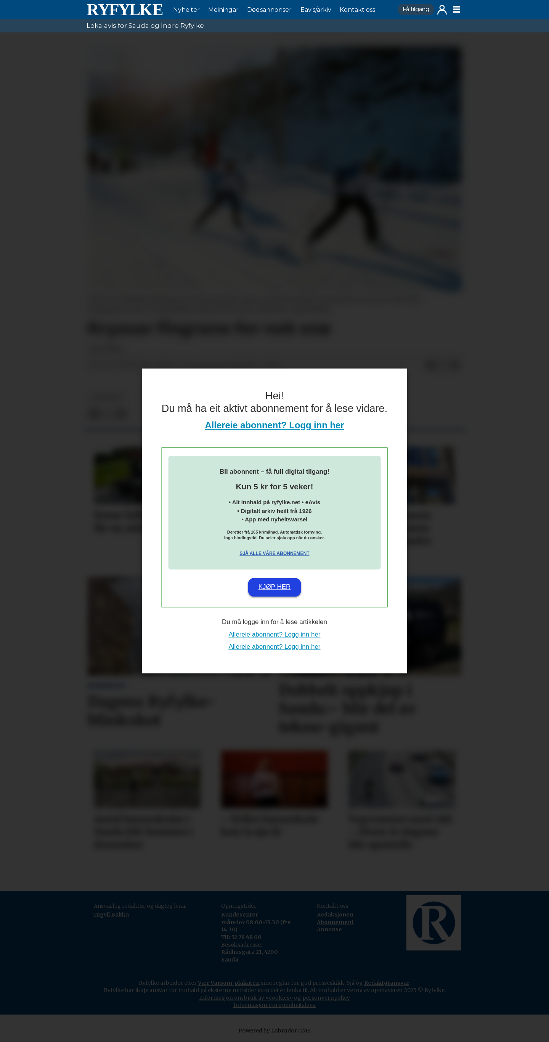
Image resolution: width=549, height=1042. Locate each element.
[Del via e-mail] (455, 365)
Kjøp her (274, 586)
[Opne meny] (456, 9)
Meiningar (223, 9)
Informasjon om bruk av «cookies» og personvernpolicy (274, 997)
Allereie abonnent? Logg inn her (274, 425)
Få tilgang (416, 9)
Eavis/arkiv (315, 9)
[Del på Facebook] (430, 365)
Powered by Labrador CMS (274, 1030)
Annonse (329, 929)
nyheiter (106, 397)
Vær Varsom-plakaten (229, 982)
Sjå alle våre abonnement (274, 553)
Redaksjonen (335, 914)
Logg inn (442, 9)
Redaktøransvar (386, 982)
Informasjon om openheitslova (274, 1005)
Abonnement (335, 922)
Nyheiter (186, 9)
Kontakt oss (357, 9)
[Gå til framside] (125, 9)
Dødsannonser (269, 9)
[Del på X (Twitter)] (442, 365)
